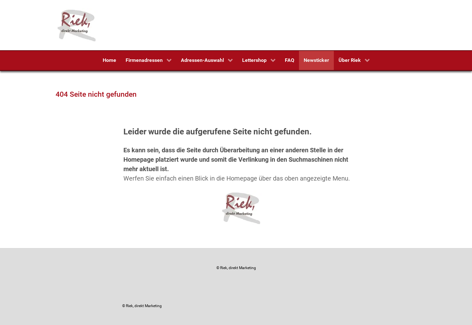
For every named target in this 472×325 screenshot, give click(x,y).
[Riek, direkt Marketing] (77, 25)
